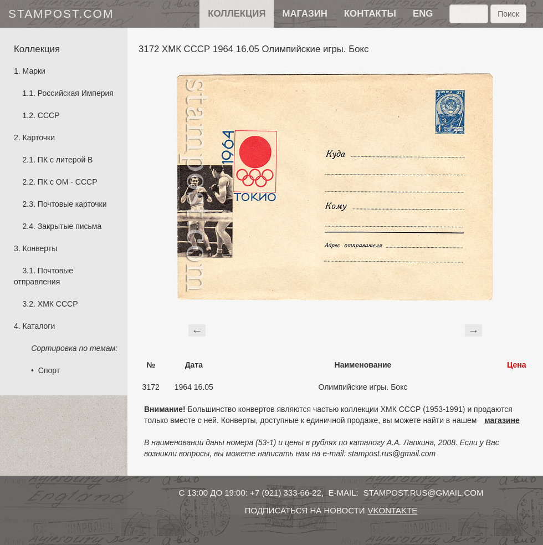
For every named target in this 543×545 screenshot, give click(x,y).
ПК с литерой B (65, 159)
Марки (34, 71)
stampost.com (61, 13)
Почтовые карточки (72, 204)
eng (423, 13)
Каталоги (39, 326)
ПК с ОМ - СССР (68, 181)
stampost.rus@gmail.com (423, 492)
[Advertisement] (335, 328)
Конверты (40, 248)
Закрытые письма (69, 226)
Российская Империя (76, 93)
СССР (49, 115)
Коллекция (236, 13)
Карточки (39, 137)
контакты (370, 13)
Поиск (508, 13)
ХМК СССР (58, 303)
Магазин (304, 13)
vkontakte (392, 510)
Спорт (49, 370)
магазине (502, 420)
